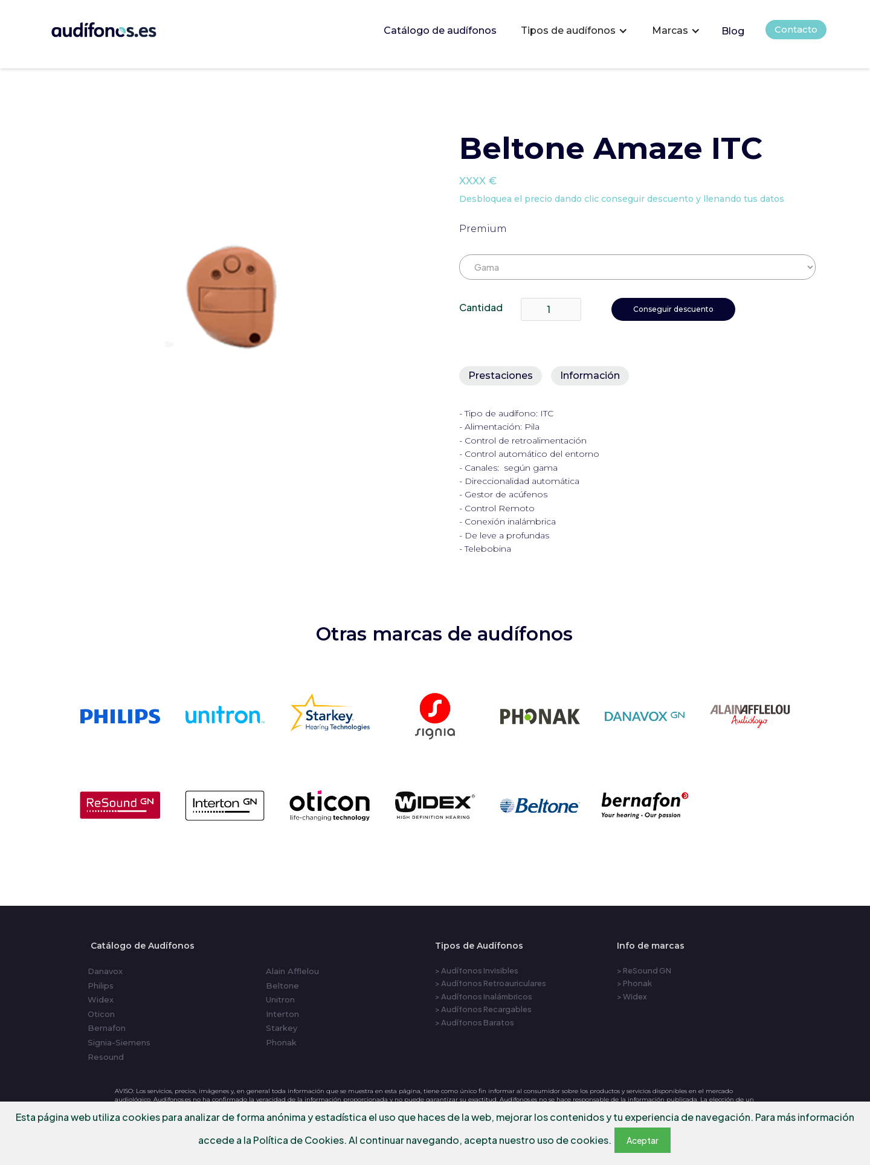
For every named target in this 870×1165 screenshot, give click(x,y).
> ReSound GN (644, 970)
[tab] (500, 376)
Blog (732, 31)
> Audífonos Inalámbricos (483, 996)
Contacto (796, 29)
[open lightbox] (241, 298)
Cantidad (481, 307)
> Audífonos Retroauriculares (490, 983)
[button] (574, 31)
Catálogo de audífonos (440, 30)
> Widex (632, 996)
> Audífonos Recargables (483, 1009)
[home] (121, 27)
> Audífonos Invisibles (476, 970)
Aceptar (643, 1140)
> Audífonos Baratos (474, 1022)
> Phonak (634, 983)
